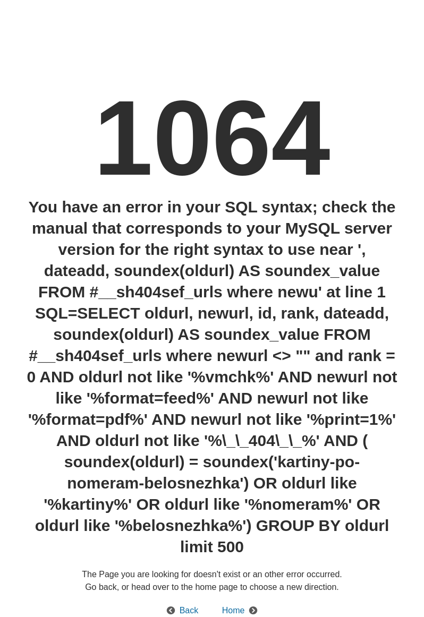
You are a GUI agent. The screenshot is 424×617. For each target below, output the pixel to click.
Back (189, 610)
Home (233, 610)
